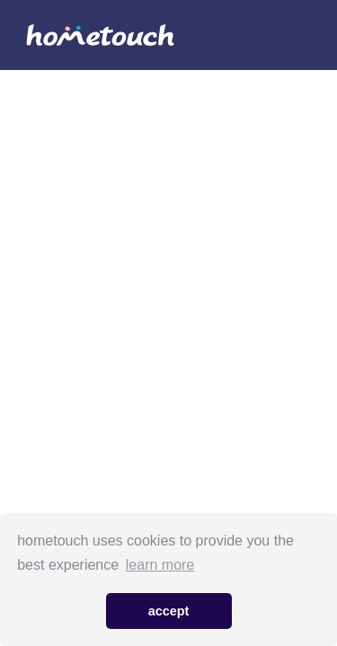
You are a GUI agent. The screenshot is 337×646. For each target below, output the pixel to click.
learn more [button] (160, 564)
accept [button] (169, 611)
